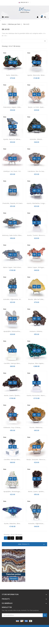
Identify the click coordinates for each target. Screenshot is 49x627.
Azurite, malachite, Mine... (12, 523)
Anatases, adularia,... (36, 331)
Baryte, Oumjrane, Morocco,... (36, 459)
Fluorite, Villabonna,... (36, 427)
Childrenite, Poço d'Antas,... (12, 427)
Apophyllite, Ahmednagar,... (12, 491)
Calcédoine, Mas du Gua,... (36, 171)
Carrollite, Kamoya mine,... (12, 459)
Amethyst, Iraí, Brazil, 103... (12, 171)
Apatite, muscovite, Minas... (36, 75)
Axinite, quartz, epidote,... (36, 491)
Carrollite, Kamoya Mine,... (12, 363)
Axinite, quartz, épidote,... (12, 395)
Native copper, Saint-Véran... (12, 267)
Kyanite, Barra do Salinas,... (12, 139)
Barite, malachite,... (12, 75)
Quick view (10, 62)
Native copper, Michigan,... (36, 267)
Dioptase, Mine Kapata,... (36, 363)
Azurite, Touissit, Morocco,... (36, 235)
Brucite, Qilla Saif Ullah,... (36, 299)
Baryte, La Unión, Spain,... (36, 107)
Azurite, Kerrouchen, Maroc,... (36, 395)
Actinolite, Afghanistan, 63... (12, 299)
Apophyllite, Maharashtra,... (13, 331)
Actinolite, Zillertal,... (36, 139)
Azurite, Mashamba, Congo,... (36, 203)
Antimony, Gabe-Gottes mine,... (12, 235)
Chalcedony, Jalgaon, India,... (12, 107)
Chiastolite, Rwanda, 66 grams (12, 203)
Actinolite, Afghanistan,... (36, 523)
